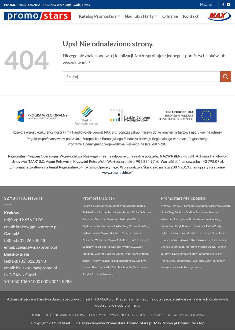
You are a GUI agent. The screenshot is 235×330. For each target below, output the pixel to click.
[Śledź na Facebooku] (223, 5)
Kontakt (191, 16)
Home (36, 315)
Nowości (206, 4)
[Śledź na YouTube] (228, 5)
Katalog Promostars (99, 16)
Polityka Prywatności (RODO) (117, 315)
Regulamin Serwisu (186, 315)
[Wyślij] (225, 76)
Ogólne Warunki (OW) (65, 315)
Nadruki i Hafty (141, 16)
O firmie (170, 16)
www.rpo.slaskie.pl (117, 172)
